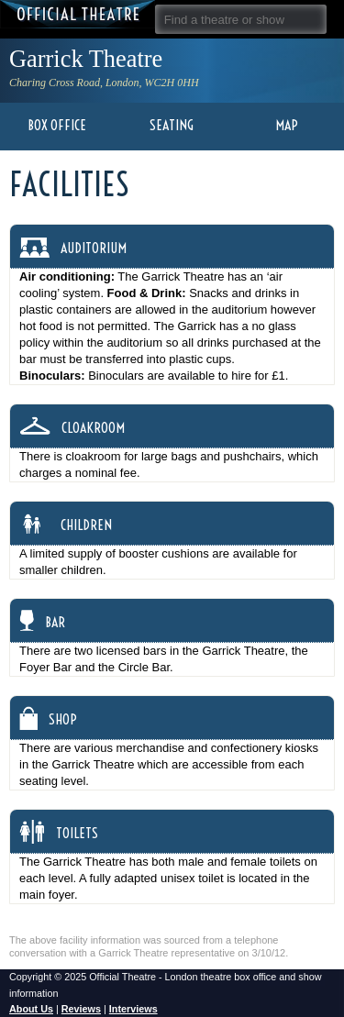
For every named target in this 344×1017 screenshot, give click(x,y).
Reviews (81, 1008)
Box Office (57, 125)
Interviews (133, 1008)
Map (286, 125)
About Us (31, 1008)
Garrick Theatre (85, 58)
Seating (172, 125)
